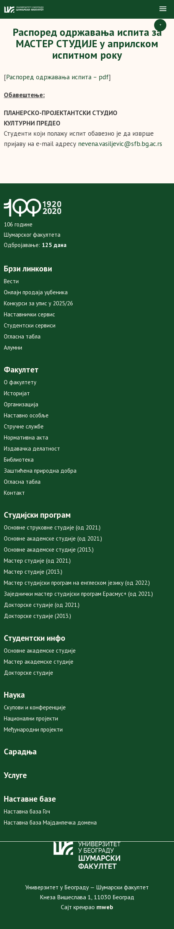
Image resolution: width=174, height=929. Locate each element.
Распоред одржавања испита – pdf (57, 77)
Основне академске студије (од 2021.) (53, 538)
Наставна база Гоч (27, 811)
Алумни (13, 347)
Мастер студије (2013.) (33, 571)
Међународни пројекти (33, 729)
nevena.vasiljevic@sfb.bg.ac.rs (120, 144)
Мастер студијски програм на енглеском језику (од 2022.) (77, 582)
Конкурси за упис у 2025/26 (38, 303)
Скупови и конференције (35, 707)
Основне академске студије (40, 650)
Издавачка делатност (32, 448)
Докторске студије (28, 672)
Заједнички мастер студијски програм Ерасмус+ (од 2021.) (78, 593)
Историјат (17, 393)
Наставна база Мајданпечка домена (50, 822)
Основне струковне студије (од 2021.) (52, 527)
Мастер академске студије (38, 661)
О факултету (20, 382)
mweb (104, 907)
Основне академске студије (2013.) (49, 549)
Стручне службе (24, 426)
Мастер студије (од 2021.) (37, 560)
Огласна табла (22, 336)
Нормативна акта (26, 437)
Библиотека (19, 459)
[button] (163, 9)
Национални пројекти (31, 718)
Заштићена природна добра (40, 470)
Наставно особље (26, 415)
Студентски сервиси (29, 325)
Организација (21, 404)
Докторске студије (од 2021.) (42, 604)
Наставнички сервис (29, 314)
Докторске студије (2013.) (37, 615)
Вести (11, 281)
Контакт (14, 492)
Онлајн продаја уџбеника (36, 292)
